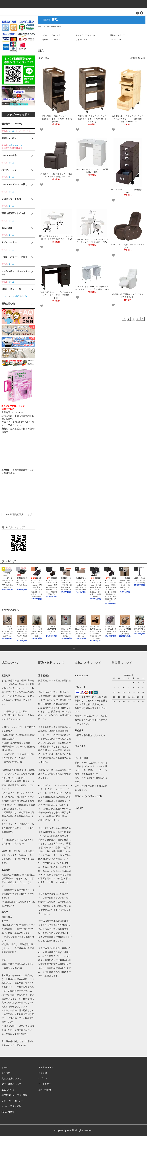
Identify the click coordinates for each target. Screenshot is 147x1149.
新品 (59, 26)
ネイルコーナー (50, 26)
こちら (78, 799)
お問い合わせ (44, 1102)
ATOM (11, 1125)
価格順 (141, 57)
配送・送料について (11, 1097)
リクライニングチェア (50, 40)
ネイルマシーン (116, 40)
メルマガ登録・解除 (11, 1119)
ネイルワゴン (81, 40)
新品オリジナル (15, 145)
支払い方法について (11, 1091)
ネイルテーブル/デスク (50, 35)
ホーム (40, 26)
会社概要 (6, 1086)
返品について (8, 1102)
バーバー (5, 296)
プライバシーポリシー (12, 1113)
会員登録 (42, 1086)
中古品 (4, 131)
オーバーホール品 (23, 131)
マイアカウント (45, 1080)
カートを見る (44, 1097)
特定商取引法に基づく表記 (14, 1108)
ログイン (42, 1091)
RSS (4, 1125)
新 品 (11, 131)
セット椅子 (15, 296)
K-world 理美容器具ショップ (18, 514)
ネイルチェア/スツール (85, 35)
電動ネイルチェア (117, 35)
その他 (24, 296)
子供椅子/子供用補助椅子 (12, 148)
